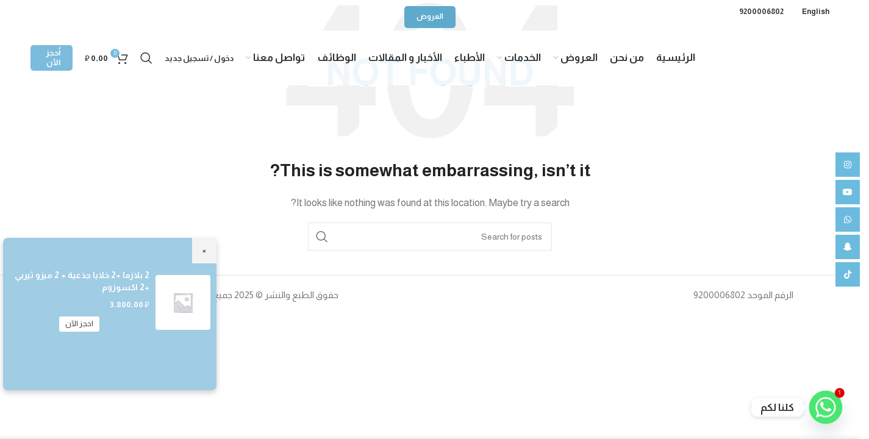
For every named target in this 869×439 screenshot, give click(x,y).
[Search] (146, 58)
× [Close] (204, 250)
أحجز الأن (53, 57)
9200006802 (761, 11)
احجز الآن (79, 323)
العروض (430, 16)
